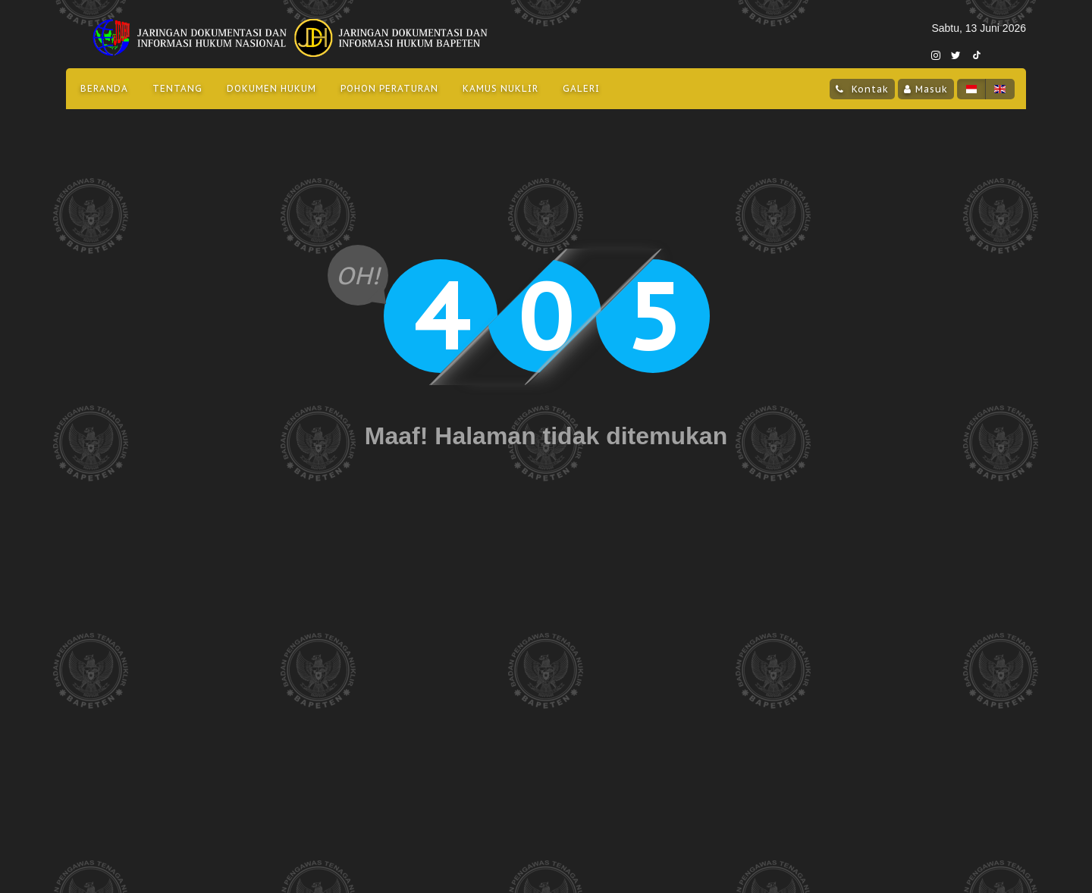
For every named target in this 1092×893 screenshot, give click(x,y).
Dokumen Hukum (271, 88)
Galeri (581, 88)
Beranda (104, 88)
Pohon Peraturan (389, 88)
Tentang (177, 88)
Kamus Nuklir (500, 88)
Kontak (868, 89)
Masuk (931, 89)
